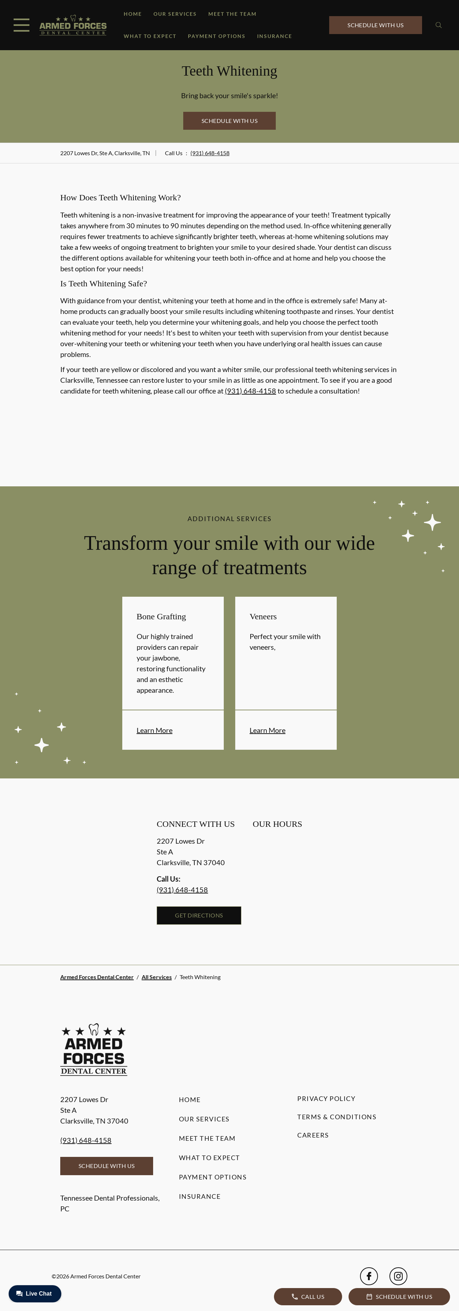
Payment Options (217, 36)
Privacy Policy (326, 1098)
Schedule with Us (375, 25)
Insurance (274, 36)
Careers (313, 1135)
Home (133, 14)
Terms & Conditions (337, 1117)
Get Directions (199, 915)
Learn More (154, 730)
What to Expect (150, 36)
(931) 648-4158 (210, 152)
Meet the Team (232, 14)
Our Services (175, 14)
